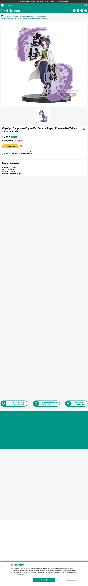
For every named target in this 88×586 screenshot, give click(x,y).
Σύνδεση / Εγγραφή (10, 411)
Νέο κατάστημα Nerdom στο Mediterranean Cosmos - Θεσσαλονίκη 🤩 (44, 1)
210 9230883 (9, 5)
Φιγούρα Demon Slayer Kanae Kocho (12, 245)
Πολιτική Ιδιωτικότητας (32, 421)
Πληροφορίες (29, 415)
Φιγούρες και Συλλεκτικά (26, 16)
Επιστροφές (49, 414)
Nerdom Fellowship (51, 421)
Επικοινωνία (28, 423)
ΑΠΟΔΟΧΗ (44, 580)
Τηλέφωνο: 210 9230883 (73, 411)
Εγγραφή (76, 385)
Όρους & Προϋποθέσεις (28, 390)
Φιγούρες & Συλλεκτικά (11, 16)
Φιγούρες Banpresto (41, 16)
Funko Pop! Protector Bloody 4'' (13, 303)
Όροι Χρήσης (29, 418)
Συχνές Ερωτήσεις (51, 416)
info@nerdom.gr (70, 420)
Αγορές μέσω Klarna (51, 419)
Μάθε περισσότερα (71, 580)
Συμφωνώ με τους (22, 390)
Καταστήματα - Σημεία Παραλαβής (31, 412)
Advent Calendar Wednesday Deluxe (72, 303)
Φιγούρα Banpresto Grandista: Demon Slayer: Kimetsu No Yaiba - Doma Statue (72, 245)
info (45, 447)
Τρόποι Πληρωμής (51, 411)
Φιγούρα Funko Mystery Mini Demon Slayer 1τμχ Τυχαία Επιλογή (43, 245)
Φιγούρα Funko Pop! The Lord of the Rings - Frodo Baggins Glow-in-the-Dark (43, 304)
